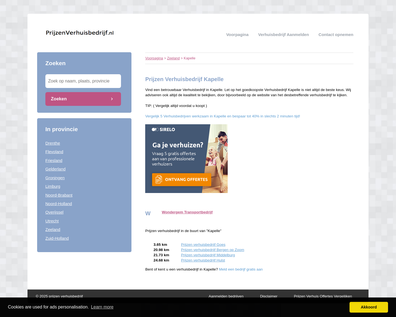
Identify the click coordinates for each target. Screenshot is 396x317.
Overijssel (54, 212)
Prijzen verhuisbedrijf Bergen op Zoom (212, 250)
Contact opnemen (335, 34)
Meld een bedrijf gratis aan (241, 269)
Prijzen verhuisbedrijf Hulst (203, 260)
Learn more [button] (102, 307)
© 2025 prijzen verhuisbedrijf (59, 296)
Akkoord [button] (369, 307)
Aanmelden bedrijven (226, 296)
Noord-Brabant (58, 195)
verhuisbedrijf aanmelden (283, 34)
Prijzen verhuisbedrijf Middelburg (208, 255)
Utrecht (52, 221)
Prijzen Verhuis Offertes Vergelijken (323, 296)
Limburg (52, 186)
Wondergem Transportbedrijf (187, 212)
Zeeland (52, 229)
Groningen (55, 177)
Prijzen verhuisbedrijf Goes (203, 244)
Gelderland (55, 169)
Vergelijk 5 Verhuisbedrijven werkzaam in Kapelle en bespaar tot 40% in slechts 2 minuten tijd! (222, 116)
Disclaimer (268, 296)
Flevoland (54, 151)
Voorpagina (237, 34)
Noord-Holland (58, 203)
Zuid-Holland (57, 238)
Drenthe (52, 143)
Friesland (53, 160)
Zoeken (59, 98)
